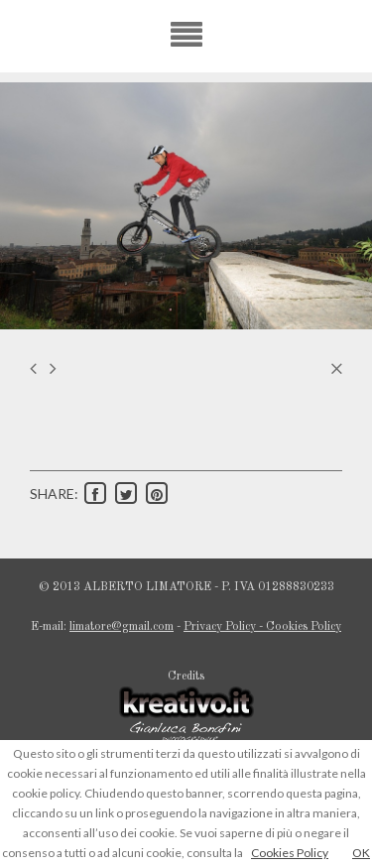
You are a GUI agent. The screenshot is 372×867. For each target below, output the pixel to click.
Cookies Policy (289, 852)
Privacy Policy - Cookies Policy (262, 627)
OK (361, 852)
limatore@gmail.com (121, 627)
